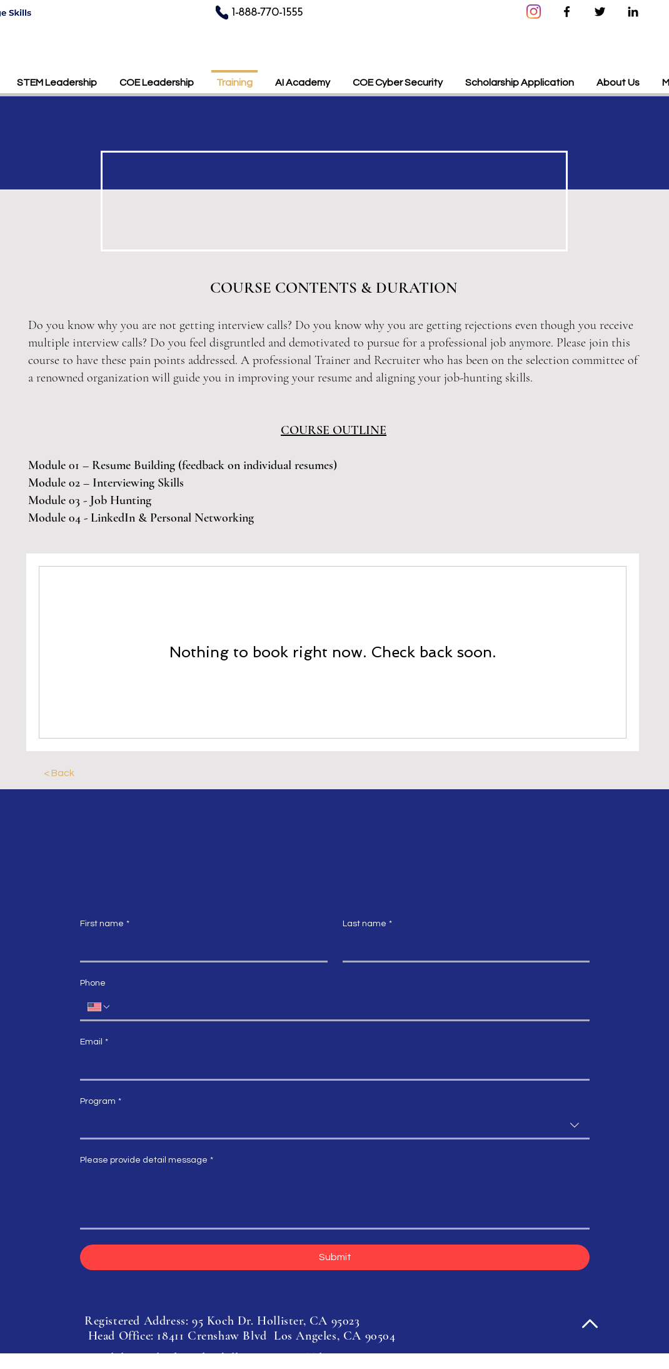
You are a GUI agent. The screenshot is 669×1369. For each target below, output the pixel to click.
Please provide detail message (146, 1160)
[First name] (200, 948)
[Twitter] (600, 11)
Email (94, 1042)
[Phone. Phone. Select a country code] (99, 1007)
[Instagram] (533, 11)
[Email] (331, 1066)
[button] (519, 77)
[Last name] (463, 948)
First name (104, 924)
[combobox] (335, 1126)
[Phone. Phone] (346, 1006)
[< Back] (59, 773)
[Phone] (222, 12)
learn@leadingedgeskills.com (194, 1357)
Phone (93, 983)
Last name (367, 924)
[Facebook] (567, 11)
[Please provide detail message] (335, 1200)
